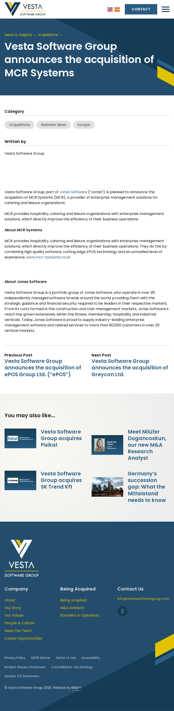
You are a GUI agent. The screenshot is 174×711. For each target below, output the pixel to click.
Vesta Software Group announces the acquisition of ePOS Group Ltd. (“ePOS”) (43, 367)
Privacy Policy (15, 658)
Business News (53, 124)
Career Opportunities (23, 638)
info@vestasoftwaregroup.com (143, 598)
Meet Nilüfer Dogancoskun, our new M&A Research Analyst (147, 445)
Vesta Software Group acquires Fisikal (61, 438)
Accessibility (90, 658)
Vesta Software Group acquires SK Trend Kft (61, 480)
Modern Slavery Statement (25, 667)
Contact (141, 9)
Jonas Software (73, 192)
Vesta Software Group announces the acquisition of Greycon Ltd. (130, 367)
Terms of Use (66, 658)
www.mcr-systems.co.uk (48, 257)
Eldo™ (76, 688)
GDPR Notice (40, 658)
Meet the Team (18, 630)
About (10, 600)
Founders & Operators (79, 615)
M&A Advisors (72, 607)
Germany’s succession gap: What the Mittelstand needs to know (147, 487)
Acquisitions (48, 34)
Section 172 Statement (22, 676)
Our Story (13, 607)
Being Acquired (73, 600)
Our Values (14, 615)
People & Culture (19, 623)
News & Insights (18, 34)
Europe (83, 124)
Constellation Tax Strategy (72, 667)
